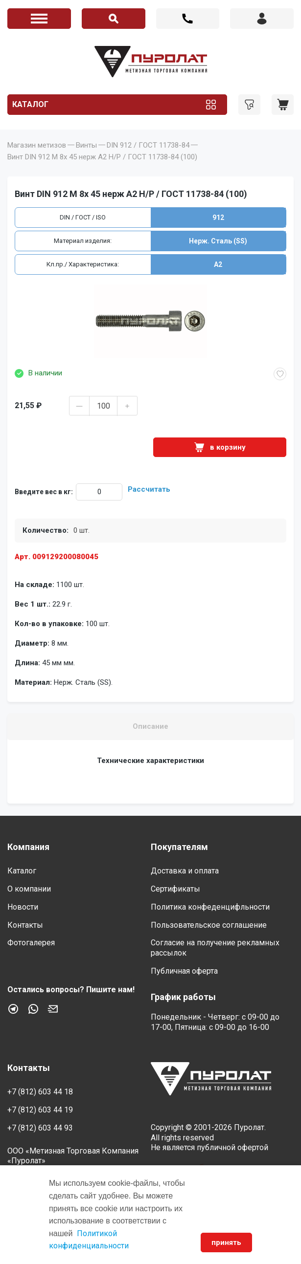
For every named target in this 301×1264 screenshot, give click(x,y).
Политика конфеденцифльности (210, 907)
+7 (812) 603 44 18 (188, 18)
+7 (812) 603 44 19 (40, 1109)
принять (226, 1242)
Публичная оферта (184, 971)
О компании (29, 889)
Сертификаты (175, 889)
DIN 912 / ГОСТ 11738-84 (148, 145)
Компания (28, 847)
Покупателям (179, 847)
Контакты (25, 925)
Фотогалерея (31, 942)
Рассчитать (149, 489)
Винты (86, 145)
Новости (22, 907)
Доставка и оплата (185, 870)
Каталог (30, 104)
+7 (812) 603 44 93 (40, 1128)
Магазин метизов (36, 145)
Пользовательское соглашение (209, 925)
